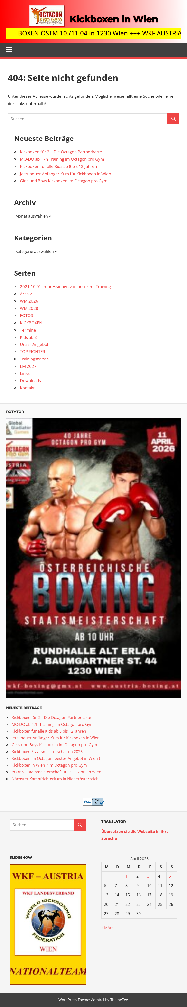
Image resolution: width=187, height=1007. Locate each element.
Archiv (26, 294)
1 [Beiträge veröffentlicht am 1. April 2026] (126, 876)
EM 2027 (28, 366)
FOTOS (26, 316)
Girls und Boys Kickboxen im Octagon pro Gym (64, 181)
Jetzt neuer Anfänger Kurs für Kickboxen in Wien (65, 174)
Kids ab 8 (28, 337)
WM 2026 (29, 301)
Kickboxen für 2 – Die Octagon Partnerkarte (61, 152)
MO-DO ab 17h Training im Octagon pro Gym (62, 159)
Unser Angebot (34, 345)
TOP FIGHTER (32, 352)
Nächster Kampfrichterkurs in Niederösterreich (55, 779)
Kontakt (27, 388)
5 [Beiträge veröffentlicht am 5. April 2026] (170, 876)
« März (107, 928)
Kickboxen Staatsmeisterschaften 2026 (47, 751)
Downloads (30, 381)
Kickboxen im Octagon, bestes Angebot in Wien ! (56, 758)
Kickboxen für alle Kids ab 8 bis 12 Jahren (58, 166)
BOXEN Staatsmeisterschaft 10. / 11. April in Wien (56, 772)
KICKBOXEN (31, 323)
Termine (28, 330)
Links (25, 374)
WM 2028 (29, 308)
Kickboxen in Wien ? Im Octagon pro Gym (49, 765)
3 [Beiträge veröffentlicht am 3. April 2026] (148, 876)
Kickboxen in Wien (114, 19)
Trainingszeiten (34, 359)
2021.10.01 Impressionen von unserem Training (65, 287)
